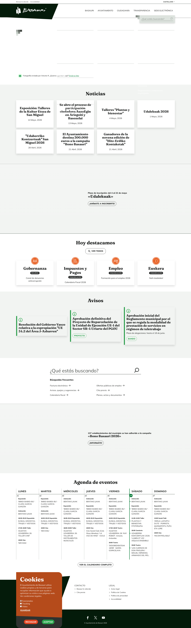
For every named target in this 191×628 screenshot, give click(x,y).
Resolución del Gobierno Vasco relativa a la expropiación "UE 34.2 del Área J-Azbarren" (42, 328)
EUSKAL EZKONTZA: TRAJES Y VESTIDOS (26, 522)
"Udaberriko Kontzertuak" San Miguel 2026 (34, 139)
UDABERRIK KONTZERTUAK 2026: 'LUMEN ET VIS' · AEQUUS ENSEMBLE (140, 537)
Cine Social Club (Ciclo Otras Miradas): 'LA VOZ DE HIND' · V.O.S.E (95, 533)
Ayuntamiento (105, 10)
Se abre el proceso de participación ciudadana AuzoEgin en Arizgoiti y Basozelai (75, 111)
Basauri (89, 10)
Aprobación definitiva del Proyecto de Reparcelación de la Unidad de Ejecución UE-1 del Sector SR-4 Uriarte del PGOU (95, 324)
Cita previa (101, 390)
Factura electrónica (59, 385)
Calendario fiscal (57, 395)
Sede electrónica (163, 10)
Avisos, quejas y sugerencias (63, 390)
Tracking (26, 603)
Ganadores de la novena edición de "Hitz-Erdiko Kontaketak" (115, 139)
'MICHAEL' (22, 543)
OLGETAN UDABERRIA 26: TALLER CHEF (25, 533)
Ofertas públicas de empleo (109, 385)
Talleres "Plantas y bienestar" (116, 111)
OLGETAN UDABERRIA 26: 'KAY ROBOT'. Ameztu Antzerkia (118, 534)
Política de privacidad (119, 596)
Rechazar (30, 622)
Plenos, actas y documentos (109, 395)
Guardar (25, 610)
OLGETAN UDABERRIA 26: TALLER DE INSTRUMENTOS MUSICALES (70, 536)
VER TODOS (95, 251)
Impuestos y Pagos (75, 270)
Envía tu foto (74, 76)
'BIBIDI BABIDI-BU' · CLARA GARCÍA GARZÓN (26, 504)
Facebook (88, 617)
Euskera (156, 268)
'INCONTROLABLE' (162, 536)
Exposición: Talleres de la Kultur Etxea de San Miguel (35, 111)
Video (24, 606)
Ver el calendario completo (95, 564)
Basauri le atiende (84, 589)
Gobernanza (35, 268)
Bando (131, 338)
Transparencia (142, 10)
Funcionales (27, 601)
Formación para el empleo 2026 (115, 278)
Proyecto (79, 335)
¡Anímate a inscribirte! (102, 203)
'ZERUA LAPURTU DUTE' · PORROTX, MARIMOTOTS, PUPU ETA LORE (163, 525)
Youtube (103, 617)
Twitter (95, 617)
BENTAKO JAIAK (25, 514)
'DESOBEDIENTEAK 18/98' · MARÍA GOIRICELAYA (117, 548)
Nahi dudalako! (156, 278)
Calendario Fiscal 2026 (75, 282)
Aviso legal (115, 589)
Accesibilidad (116, 599)
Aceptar (48, 622)
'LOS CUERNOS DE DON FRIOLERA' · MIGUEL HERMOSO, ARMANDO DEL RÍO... (140, 551)
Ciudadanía (123, 10)
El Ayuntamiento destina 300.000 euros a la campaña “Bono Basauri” (75, 139)
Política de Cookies (118, 592)
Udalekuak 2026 (156, 111)
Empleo (116, 268)
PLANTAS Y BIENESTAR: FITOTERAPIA (137, 523)
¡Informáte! (96, 443)
